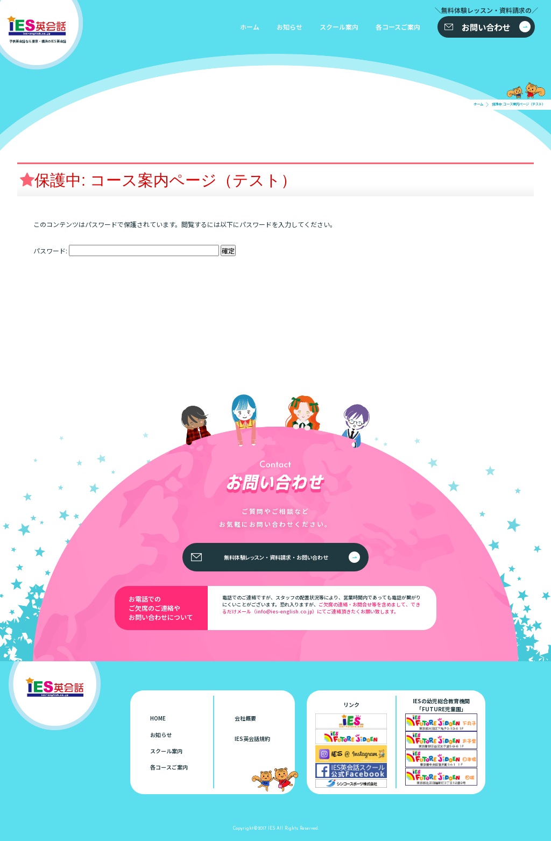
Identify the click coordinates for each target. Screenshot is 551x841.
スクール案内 (339, 26)
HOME (158, 718)
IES (271, 828)
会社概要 (245, 718)
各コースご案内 (398, 26)
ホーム (249, 26)
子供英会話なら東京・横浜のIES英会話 (62, 680)
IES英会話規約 (252, 738)
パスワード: (126, 250)
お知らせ (289, 26)
